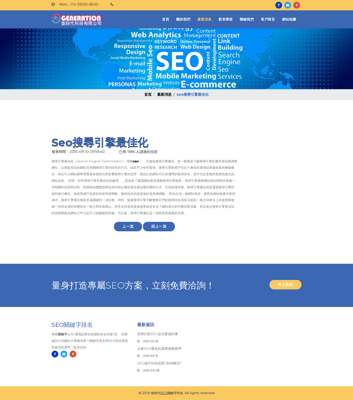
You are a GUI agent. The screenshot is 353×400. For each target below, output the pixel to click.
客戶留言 (268, 19)
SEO (111, 343)
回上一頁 (159, 226)
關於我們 (183, 19)
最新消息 (204, 19)
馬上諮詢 (285, 284)
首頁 (166, 19)
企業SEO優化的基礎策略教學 (159, 348)
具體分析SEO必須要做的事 (157, 334)
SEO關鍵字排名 (72, 327)
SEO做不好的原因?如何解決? (159, 363)
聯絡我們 (247, 19)
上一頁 (128, 226)
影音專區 (226, 19)
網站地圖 (289, 19)
